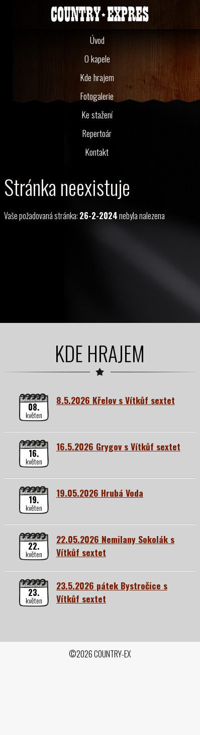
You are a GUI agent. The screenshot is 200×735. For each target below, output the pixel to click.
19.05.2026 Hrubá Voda (99, 492)
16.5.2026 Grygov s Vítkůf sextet (118, 446)
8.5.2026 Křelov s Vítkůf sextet (115, 400)
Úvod (97, 39)
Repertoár (97, 133)
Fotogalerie (97, 95)
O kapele (97, 58)
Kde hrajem (97, 77)
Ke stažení (97, 114)
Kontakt (97, 151)
